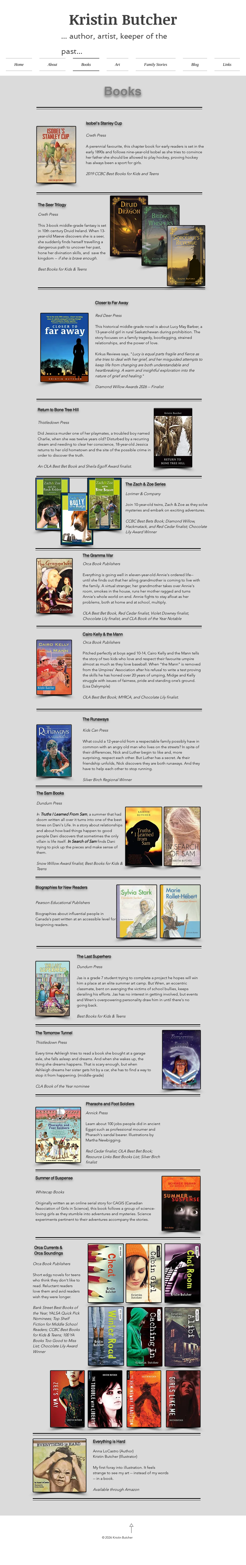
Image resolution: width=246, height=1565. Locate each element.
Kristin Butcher (119, 19)
